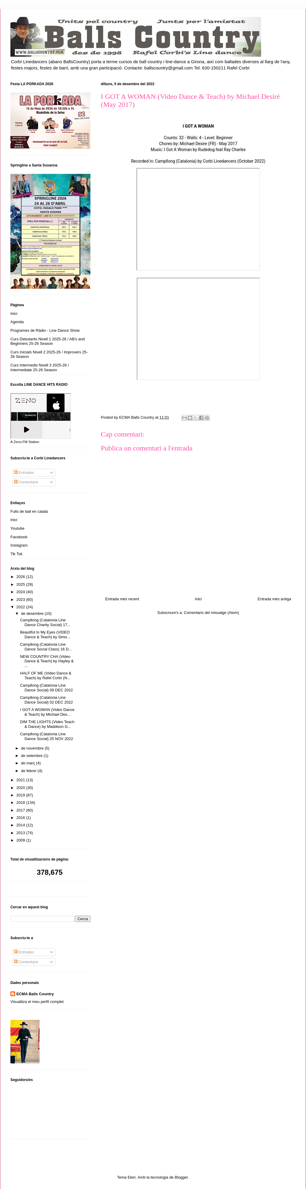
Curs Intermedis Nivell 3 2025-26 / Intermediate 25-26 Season (39, 367)
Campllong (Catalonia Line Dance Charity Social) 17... (45, 622)
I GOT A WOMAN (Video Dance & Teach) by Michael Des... (47, 712)
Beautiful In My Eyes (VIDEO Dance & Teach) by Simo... (45, 634)
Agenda (17, 322)
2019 (21, 795)
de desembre (33, 613)
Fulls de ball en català (29, 511)
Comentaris (26, 482)
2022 (21, 607)
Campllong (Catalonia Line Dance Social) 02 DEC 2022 (46, 699)
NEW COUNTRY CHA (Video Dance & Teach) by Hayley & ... (46, 661)
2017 (21, 810)
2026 (21, 576)
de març (28, 763)
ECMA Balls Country (35, 994)
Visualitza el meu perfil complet (37, 1001)
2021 (21, 780)
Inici (198, 599)
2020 (21, 787)
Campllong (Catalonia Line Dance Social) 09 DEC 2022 (46, 687)
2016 (21, 817)
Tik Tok (16, 554)
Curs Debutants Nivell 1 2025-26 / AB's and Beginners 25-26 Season (47, 341)
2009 (21, 840)
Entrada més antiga (274, 599)
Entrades (24, 472)
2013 (21, 833)
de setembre (32, 755)
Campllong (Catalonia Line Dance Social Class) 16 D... (46, 646)
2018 (21, 802)
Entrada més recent (122, 599)
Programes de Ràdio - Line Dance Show (45, 330)
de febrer (29, 771)
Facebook (18, 537)
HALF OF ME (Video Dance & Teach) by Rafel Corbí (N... (45, 675)
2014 (21, 825)
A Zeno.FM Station (24, 441)
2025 (21, 584)
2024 (21, 592)
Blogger (181, 1177)
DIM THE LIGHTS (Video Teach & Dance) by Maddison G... (47, 724)
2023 (21, 599)
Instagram (19, 545)
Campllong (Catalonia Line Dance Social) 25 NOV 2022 (46, 736)
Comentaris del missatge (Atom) (211, 612)
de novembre (33, 748)
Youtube (17, 528)
